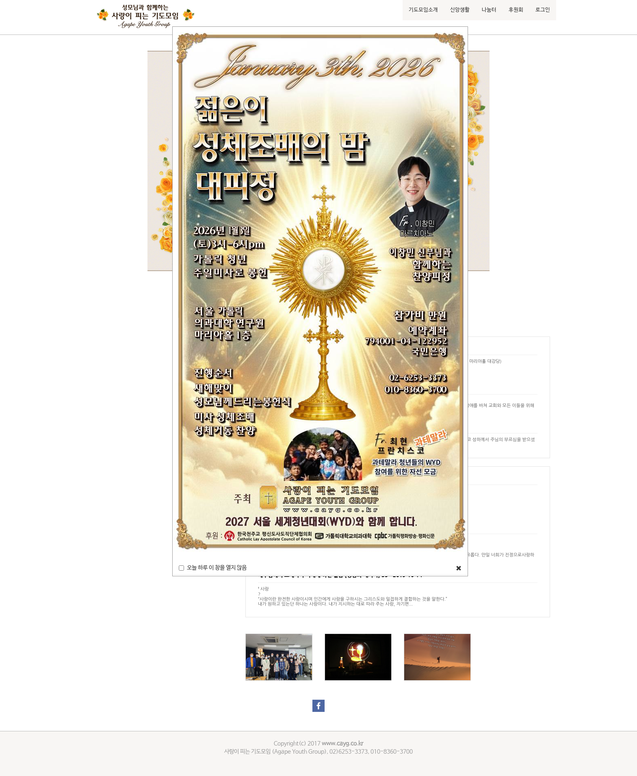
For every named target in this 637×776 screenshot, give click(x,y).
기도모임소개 (423, 10)
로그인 (542, 10)
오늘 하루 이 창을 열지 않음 (213, 568)
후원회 (516, 10)
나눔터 (489, 10)
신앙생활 (460, 10)
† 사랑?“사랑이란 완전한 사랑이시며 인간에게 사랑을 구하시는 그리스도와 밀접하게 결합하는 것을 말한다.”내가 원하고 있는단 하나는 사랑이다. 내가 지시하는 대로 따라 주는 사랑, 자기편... (352, 596)
